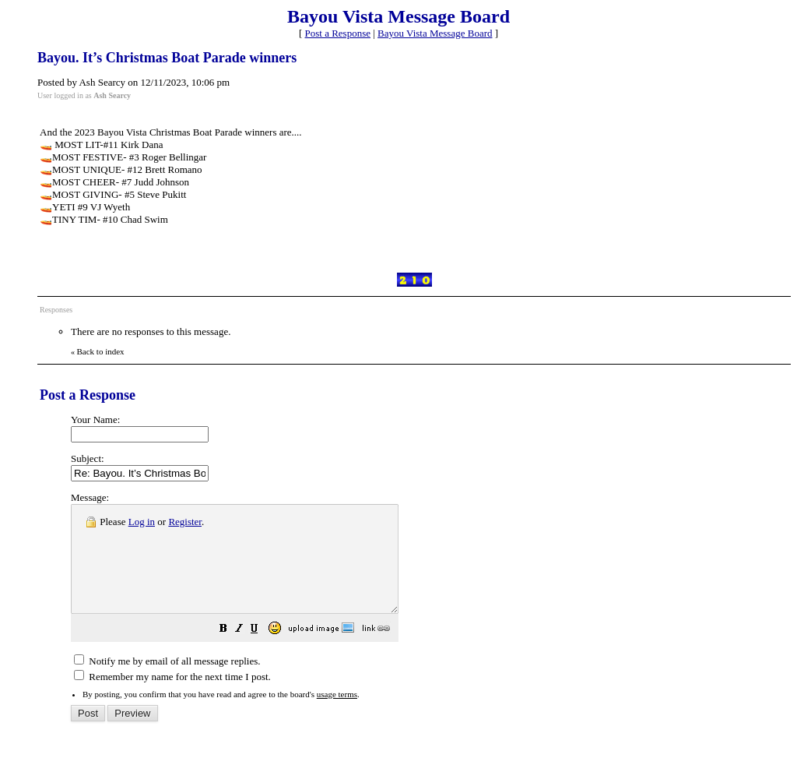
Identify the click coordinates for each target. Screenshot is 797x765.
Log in (141, 521)
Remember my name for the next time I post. (172, 697)
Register (185, 521)
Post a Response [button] (338, 33)
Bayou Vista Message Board (434, 33)
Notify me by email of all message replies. (167, 682)
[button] (262, 651)
